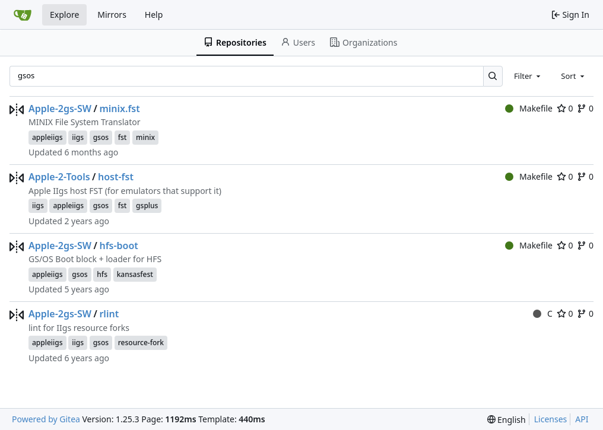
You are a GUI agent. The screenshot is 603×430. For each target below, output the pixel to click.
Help (154, 14)
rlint (109, 314)
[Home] (22, 15)
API (581, 419)
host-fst (116, 177)
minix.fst (119, 108)
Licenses (550, 419)
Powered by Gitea (46, 419)
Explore (64, 14)
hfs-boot (118, 245)
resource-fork (141, 342)
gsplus (147, 205)
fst (122, 137)
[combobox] (528, 76)
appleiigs (47, 137)
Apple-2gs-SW (59, 108)
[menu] (506, 419)
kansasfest (135, 274)
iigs (78, 137)
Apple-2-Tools (59, 177)
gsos (101, 137)
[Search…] (493, 76)
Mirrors (111, 14)
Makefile (529, 108)
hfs (102, 274)
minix (145, 137)
